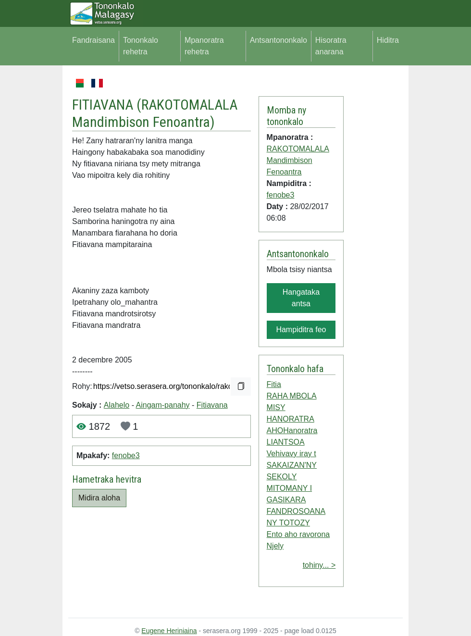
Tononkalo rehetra (140, 46)
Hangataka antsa (301, 298)
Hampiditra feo (301, 329)
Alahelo (116, 405)
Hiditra (388, 40)
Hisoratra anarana (331, 46)
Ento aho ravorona (298, 534)
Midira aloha (99, 498)
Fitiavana (212, 405)
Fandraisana (93, 40)
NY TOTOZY (288, 523)
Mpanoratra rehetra (204, 46)
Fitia (274, 384)
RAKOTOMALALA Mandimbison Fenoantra (154, 113)
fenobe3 (126, 455)
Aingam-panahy (163, 405)
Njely (275, 546)
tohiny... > (319, 565)
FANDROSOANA (296, 511)
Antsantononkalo (278, 40)
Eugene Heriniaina (169, 631)
